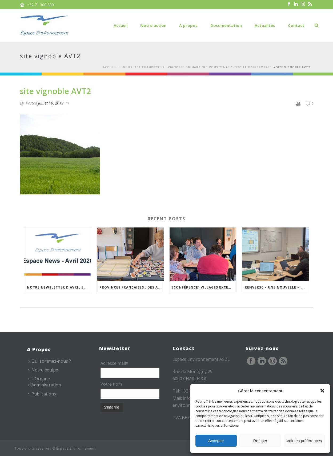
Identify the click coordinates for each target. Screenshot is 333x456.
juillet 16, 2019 (50, 103)
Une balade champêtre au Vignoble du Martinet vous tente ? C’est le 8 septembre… (196, 67)
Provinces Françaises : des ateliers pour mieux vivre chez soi (131, 287)
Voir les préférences (304, 440)
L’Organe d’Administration (44, 382)
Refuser (260, 440)
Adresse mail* (114, 363)
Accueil (120, 25)
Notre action (153, 25)
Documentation (226, 25)
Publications (42, 394)
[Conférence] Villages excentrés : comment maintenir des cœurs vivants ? (204, 287)
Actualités (265, 25)
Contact (296, 25)
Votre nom (111, 384)
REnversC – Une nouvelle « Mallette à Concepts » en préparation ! (277, 287)
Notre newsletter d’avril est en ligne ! (59, 287)
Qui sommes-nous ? (49, 361)
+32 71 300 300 (40, 4)
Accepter (216, 440)
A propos (188, 25)
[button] (322, 390)
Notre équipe (43, 370)
